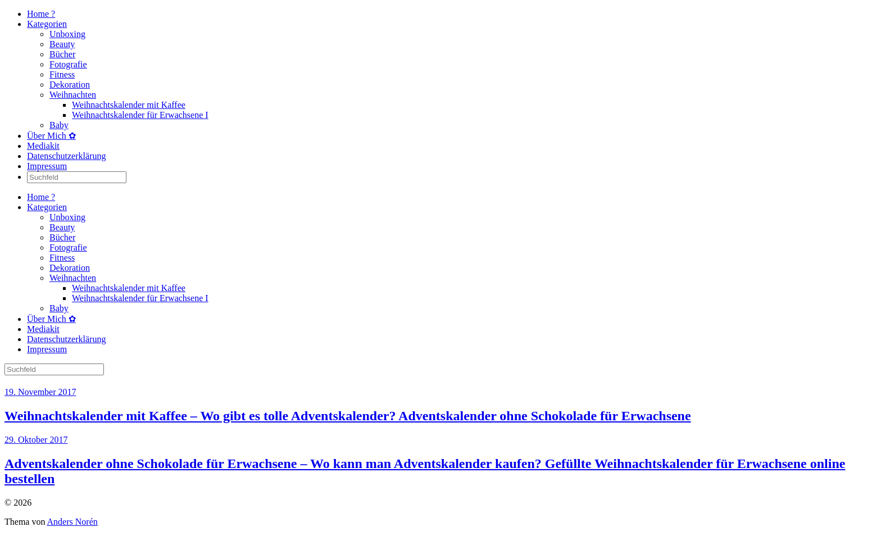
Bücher (62, 54)
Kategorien (47, 24)
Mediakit (43, 146)
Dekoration (69, 84)
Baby (59, 125)
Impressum (47, 166)
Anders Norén (72, 521)
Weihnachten (72, 94)
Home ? (41, 14)
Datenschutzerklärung (66, 156)
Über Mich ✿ (51, 135)
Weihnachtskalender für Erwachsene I (140, 115)
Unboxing (67, 34)
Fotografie (68, 64)
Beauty (62, 44)
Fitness (62, 74)
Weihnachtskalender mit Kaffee (128, 105)
